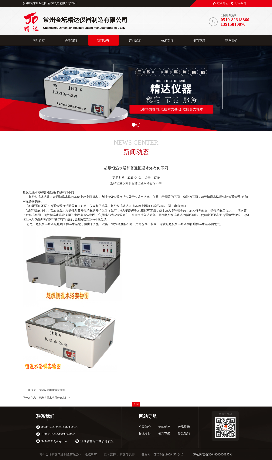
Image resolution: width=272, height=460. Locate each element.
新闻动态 (164, 426)
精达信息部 (127, 454)
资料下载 (164, 433)
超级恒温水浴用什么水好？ (54, 397)
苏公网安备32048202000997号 (213, 454)
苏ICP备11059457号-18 (168, 454)
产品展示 (184, 426)
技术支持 (145, 433)
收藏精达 (222, 3)
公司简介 (145, 426)
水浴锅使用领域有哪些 (52, 390)
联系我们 (240, 3)
